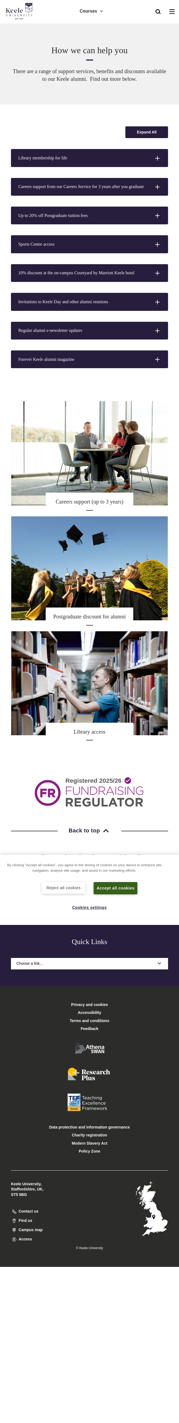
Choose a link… (89, 963)
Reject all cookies (64, 888)
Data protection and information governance (89, 1127)
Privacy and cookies (89, 1004)
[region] (89, 890)
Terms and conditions (89, 1021)
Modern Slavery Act (89, 1143)
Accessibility (89, 1012)
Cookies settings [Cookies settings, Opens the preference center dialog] (89, 907)
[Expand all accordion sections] (146, 132)
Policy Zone (89, 1151)
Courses (92, 11)
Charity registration (89, 1135)
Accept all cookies (116, 888)
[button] (158, 11)
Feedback (90, 1028)
